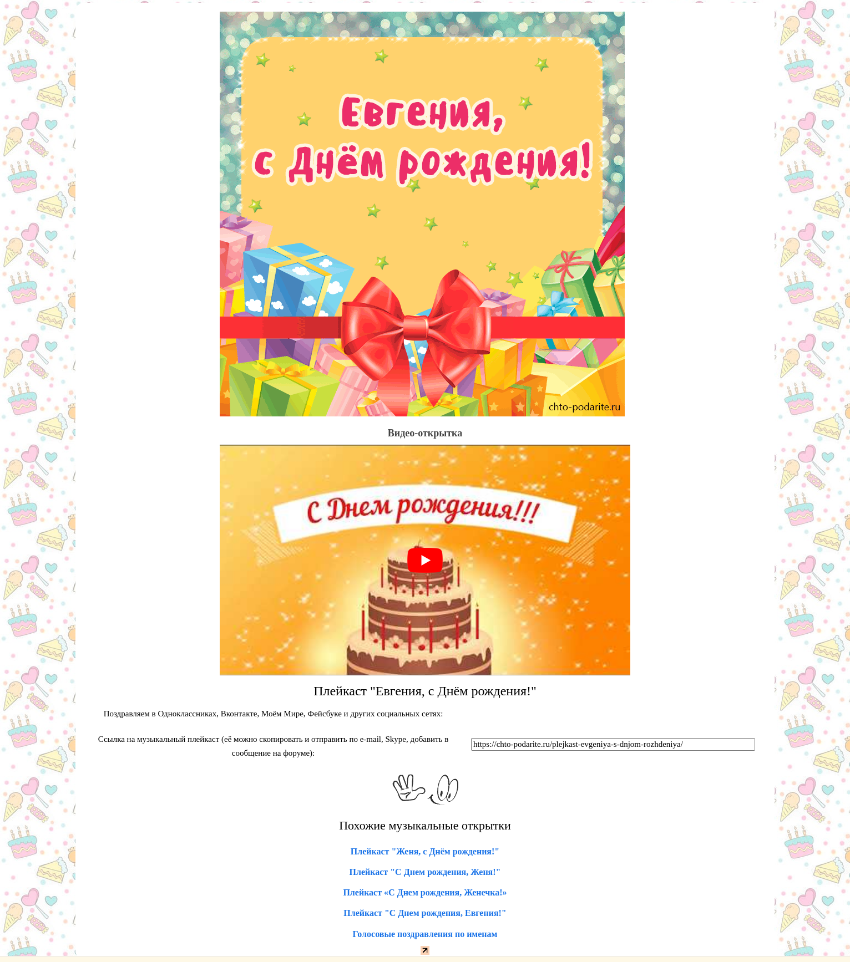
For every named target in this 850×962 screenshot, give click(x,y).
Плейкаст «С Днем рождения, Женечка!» (425, 892)
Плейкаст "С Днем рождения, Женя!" (425, 872)
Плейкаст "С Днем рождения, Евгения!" (425, 913)
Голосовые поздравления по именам (425, 934)
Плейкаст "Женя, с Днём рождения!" (425, 851)
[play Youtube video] (425, 560)
